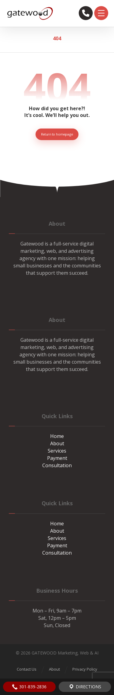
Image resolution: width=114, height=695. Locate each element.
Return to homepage (57, 134)
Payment (57, 458)
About (57, 443)
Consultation (57, 465)
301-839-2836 (29, 687)
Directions (84, 687)
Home (57, 436)
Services (57, 450)
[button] (101, 13)
